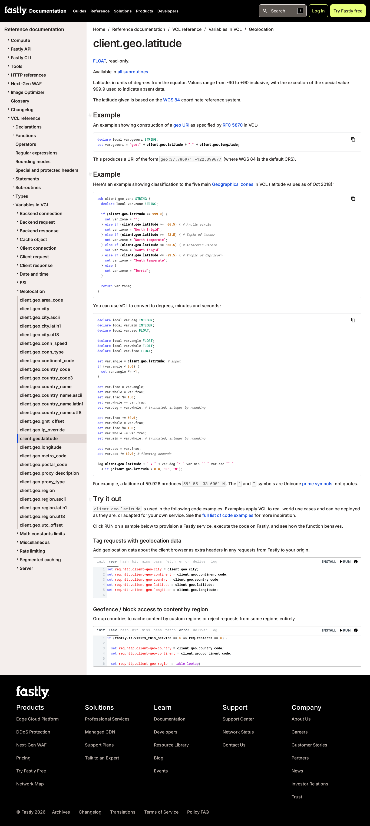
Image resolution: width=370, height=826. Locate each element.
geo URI (181, 125)
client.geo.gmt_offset (42, 421)
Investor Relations (310, 784)
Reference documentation (138, 29)
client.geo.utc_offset (41, 525)
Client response (33, 265)
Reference (100, 11)
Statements (25, 178)
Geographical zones (232, 184)
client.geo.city (34, 308)
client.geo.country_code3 (46, 378)
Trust (297, 796)
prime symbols (317, 483)
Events (161, 771)
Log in (318, 11)
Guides (79, 11)
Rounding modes (33, 161)
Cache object (31, 239)
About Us (301, 719)
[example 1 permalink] (90, 174)
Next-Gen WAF (24, 83)
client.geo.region (37, 490)
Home (99, 29)
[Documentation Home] (47, 10)
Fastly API (18, 49)
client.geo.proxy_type (42, 481)
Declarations (26, 127)
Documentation (170, 719)
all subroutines (133, 71)
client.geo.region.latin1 (43, 507)
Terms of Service (161, 812)
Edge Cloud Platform (37, 719)
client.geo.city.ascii (40, 317)
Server (24, 568)
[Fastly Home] (15, 10)
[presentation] (227, 577)
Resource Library (171, 745)
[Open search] (283, 10)
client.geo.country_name (45, 386)
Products (144, 11)
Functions (23, 135)
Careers (300, 732)
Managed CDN (100, 732)
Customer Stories (309, 745)
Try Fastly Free (31, 771)
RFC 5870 (233, 125)
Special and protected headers (46, 170)
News (297, 771)
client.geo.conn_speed (43, 343)
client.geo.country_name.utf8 (50, 412)
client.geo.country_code (45, 369)
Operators (25, 144)
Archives (61, 812)
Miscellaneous (32, 542)
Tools (14, 66)
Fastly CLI (18, 57)
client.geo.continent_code (47, 360)
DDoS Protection (33, 732)
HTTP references (26, 75)
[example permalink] (90, 115)
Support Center (238, 719)
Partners (300, 758)
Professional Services (107, 719)
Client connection (36, 248)
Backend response (36, 230)
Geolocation (30, 291)
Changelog (20, 109)
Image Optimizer (25, 92)
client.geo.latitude (39, 438)
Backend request (35, 222)
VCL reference (23, 118)
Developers (168, 11)
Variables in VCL (30, 204)
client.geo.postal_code (43, 464)
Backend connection (38, 213)
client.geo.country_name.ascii (51, 395)
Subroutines (26, 187)
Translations (123, 812)
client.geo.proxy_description (49, 473)
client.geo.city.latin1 (40, 326)
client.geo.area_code (41, 300)
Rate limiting (30, 551)
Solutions (123, 11)
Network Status (238, 732)
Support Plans (99, 745)
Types (19, 196)
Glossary (20, 101)
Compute (18, 40)
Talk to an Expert (102, 758)
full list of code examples (227, 515)
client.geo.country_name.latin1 (51, 404)
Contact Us (234, 745)
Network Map (30, 784)
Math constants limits (40, 533)
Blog (158, 758)
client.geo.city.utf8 (39, 334)
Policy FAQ (198, 812)
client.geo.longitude (40, 447)
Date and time (31, 274)
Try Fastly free (347, 11)
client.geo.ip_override (42, 429)
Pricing (23, 758)
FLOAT (99, 61)
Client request (32, 256)
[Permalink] (90, 499)
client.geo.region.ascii (43, 499)
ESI (20, 282)
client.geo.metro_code (43, 455)
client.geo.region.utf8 (42, 516)
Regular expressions (36, 153)
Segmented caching (38, 559)
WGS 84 (171, 100)
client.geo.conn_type (42, 352)
